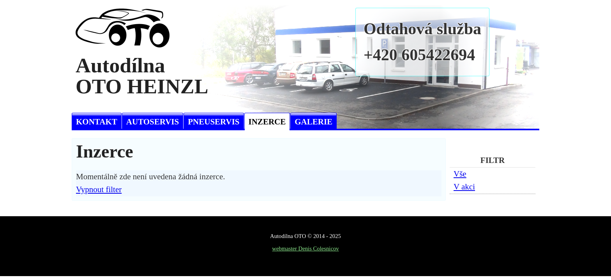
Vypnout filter (99, 189)
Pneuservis (213, 121)
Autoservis (152, 121)
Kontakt (96, 121)
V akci (464, 186)
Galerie (313, 121)
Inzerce (267, 121)
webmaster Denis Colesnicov (305, 248)
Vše (460, 173)
